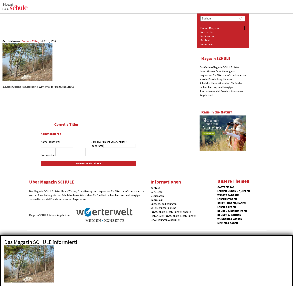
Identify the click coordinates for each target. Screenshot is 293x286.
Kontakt (205, 40)
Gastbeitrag (226, 187)
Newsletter (206, 32)
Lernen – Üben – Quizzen (233, 191)
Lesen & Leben (226, 207)
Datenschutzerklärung (163, 207)
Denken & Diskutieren (232, 211)
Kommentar (48, 155)
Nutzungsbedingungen (163, 203)
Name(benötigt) (50, 141)
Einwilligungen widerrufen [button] (165, 219)
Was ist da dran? (228, 195)
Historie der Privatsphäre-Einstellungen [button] (173, 215)
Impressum (206, 44)
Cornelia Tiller (66, 124)
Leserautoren (227, 199)
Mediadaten (207, 36)
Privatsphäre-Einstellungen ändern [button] (170, 211)
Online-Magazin (209, 28)
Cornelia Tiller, (30, 41)
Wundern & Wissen (229, 219)
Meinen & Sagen (227, 223)
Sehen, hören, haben (231, 203)
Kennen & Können (229, 215)
